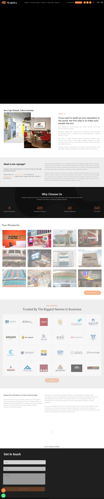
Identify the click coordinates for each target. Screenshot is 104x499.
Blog (53, 2)
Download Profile (70, 2)
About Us (27, 2)
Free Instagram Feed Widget (51, 446)
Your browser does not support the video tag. (52, 52)
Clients (49, 2)
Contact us (57, 2)
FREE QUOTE (78, 2)
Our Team (33, 2)
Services (38, 2)
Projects (44, 2)
